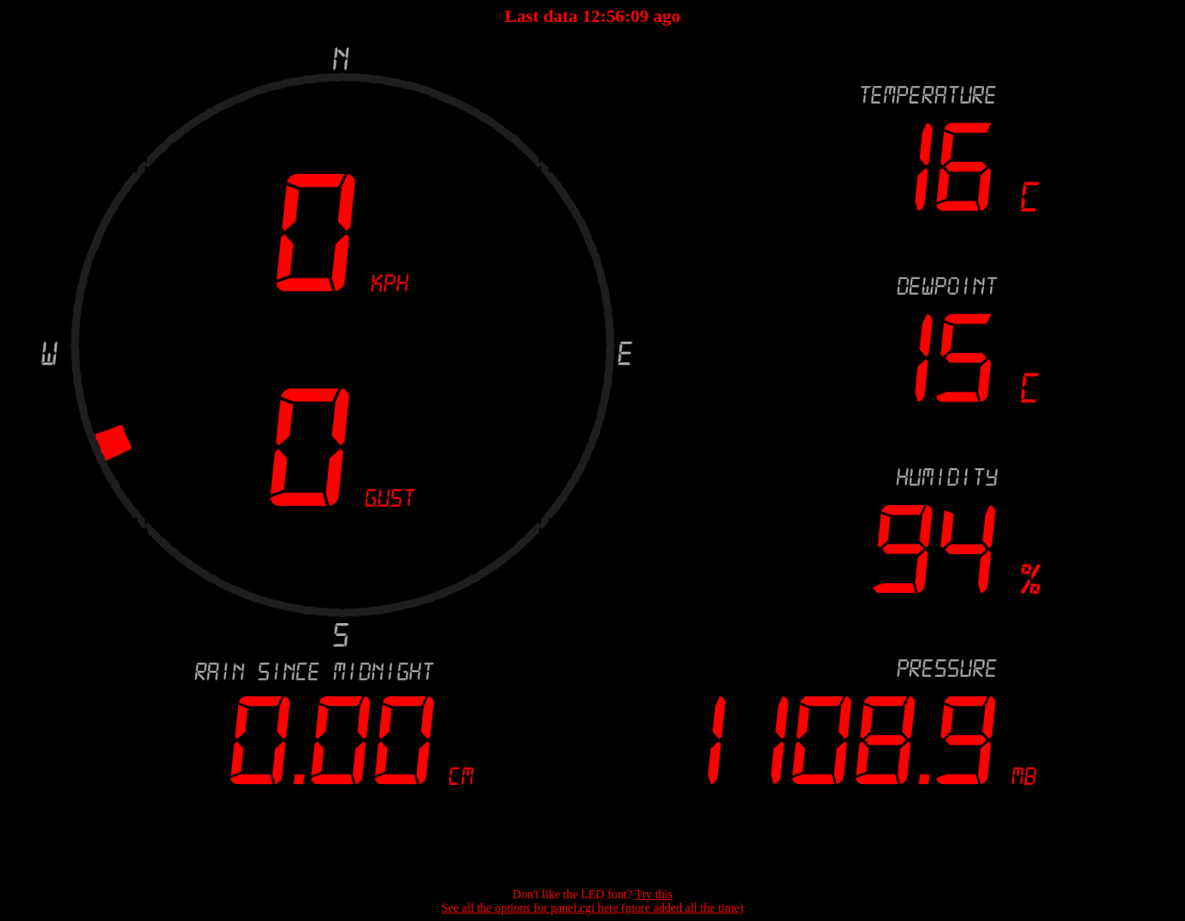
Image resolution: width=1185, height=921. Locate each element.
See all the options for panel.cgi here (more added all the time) (592, 907)
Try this (654, 894)
